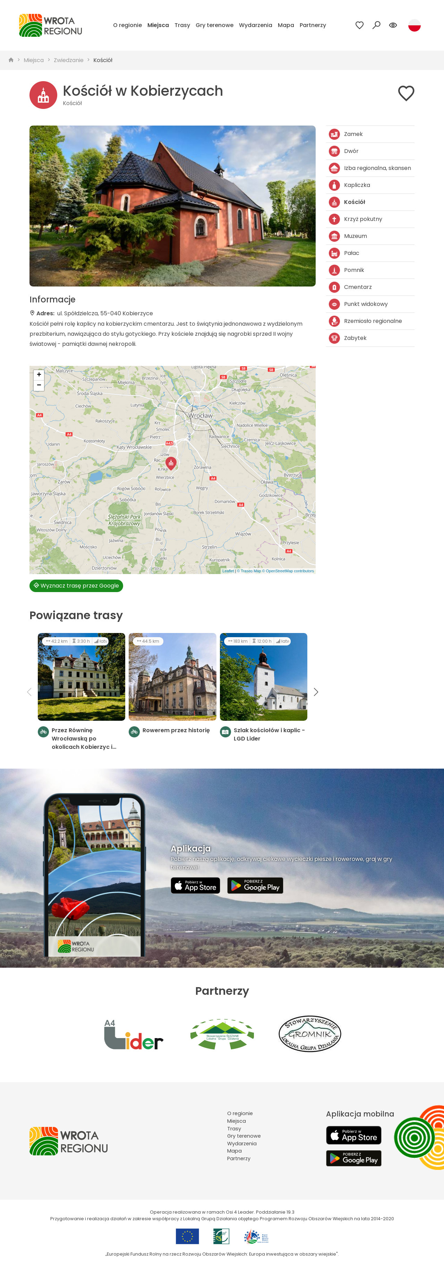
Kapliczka (349, 185)
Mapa (286, 25)
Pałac (344, 253)
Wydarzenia (255, 25)
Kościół (102, 60)
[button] (171, 464)
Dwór (344, 151)
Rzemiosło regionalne (365, 321)
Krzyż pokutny (355, 219)
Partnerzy (313, 25)
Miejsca (158, 25)
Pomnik (346, 270)
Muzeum (348, 236)
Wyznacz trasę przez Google (76, 586)
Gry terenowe (214, 25)
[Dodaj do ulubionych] (406, 94)
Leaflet (228, 571)
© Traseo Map (249, 571)
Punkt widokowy (358, 304)
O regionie (127, 25)
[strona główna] (11, 60)
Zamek (346, 134)
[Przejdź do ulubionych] (359, 25)
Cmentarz (350, 287)
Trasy (182, 25)
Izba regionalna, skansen (370, 168)
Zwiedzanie (69, 60)
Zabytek (348, 338)
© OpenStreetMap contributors (288, 571)
